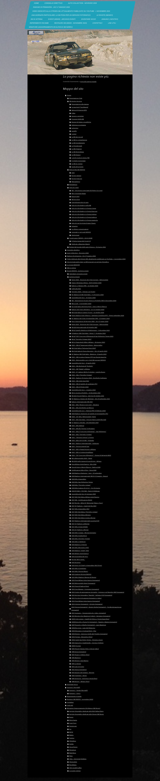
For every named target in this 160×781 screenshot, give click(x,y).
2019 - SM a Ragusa (77, 425)
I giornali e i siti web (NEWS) (81, 232)
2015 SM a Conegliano (78, 568)
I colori (73, 134)
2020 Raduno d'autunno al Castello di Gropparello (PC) (89, 414)
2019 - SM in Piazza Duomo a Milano (83, 449)
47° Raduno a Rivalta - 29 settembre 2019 (84, 422)
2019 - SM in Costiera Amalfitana (82, 452)
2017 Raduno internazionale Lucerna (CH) (85, 521)
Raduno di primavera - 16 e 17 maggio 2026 (81, 256)
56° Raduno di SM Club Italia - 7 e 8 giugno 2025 (87, 295)
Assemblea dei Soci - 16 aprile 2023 (83, 363)
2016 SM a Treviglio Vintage (80, 539)
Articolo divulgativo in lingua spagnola (84, 220)
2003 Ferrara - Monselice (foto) (81, 637)
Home (69, 95)
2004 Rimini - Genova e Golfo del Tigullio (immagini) (89, 634)
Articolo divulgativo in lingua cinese (83, 208)
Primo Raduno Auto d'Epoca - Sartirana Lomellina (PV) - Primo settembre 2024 (97, 315)
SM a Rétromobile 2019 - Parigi (81, 458)
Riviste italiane (76, 175)
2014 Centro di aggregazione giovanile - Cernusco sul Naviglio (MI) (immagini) (97, 592)
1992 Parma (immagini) (79, 669)
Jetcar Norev (73, 747)
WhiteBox (72, 741)
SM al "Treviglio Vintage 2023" (81, 339)
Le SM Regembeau (77, 152)
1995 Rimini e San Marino (79, 661)
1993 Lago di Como (77, 666)
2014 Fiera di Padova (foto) (80, 586)
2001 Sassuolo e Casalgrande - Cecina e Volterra (87, 643)
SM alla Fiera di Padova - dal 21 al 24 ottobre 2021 (87, 396)
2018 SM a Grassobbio (78, 479)
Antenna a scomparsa (78, 125)
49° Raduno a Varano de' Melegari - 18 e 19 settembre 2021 (90, 399)
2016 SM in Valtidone (78, 541)
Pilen (71, 756)
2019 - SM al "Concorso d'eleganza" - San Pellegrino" (88, 431)
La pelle (74, 131)
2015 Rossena (75, 562)
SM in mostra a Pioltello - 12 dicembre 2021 (86, 393)
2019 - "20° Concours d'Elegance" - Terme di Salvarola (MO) (91, 455)
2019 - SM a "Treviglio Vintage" (81, 434)
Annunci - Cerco (74, 693)
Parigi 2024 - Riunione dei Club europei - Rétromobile (89, 324)
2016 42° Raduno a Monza (79, 530)
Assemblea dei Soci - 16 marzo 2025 (83, 297)
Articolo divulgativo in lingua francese (84, 211)
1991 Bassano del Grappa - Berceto (82, 672)
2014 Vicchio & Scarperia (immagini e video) (86, 598)
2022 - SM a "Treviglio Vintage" (81, 375)
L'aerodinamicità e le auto (80, 202)
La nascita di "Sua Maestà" (79, 107)
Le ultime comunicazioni (79, 229)
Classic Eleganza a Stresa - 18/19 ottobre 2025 (86, 283)
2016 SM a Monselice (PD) (80, 547)
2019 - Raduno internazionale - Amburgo (85, 443)
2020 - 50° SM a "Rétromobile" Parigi (83, 417)
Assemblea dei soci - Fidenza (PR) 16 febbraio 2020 (88, 411)
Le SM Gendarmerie (78, 143)
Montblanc (73, 765)
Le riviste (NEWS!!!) (73, 265)
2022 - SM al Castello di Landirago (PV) (84, 384)
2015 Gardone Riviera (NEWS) (81, 574)
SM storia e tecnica (75, 101)
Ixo (70, 729)
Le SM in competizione (79, 140)
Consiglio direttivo (73, 250)
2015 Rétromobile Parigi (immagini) (83, 583)
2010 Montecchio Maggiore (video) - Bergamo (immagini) (90, 616)
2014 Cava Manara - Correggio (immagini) (85, 589)
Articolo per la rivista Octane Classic (83, 223)
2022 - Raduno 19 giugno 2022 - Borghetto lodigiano (89, 378)
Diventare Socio (72, 684)
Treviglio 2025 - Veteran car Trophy (83, 292)
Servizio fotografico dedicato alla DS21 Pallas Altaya (86, 711)
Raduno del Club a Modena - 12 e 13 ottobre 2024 (87, 309)
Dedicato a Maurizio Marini (80, 244)
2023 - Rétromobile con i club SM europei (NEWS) (88, 360)
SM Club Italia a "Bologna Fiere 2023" (83, 348)
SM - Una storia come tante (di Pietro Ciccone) (86, 190)
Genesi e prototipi (77, 116)
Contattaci (70, 702)
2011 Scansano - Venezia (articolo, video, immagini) (88, 613)
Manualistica (75, 181)
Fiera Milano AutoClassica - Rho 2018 (83, 464)
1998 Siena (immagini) (78, 652)
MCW (71, 732)
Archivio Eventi (74, 277)
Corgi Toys (72, 723)
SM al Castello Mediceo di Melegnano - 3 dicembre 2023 (90, 330)
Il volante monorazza (78, 161)
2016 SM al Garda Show (79, 536)
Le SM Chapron (76, 149)
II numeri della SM (77, 119)
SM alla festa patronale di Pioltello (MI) (84, 327)
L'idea (73, 113)
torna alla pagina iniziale (88, 81)
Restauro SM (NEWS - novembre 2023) (80, 699)
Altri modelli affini (75, 768)
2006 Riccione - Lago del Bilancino (83, 628)
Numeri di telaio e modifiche (81, 122)
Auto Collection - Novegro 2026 (78, 253)
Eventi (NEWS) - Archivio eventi (78, 271)
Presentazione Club (75, 98)
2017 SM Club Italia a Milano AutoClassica (85, 497)
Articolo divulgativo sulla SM (81, 205)
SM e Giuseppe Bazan (78, 193)
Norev (71, 717)
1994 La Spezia (76, 663)
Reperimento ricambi (74, 696)
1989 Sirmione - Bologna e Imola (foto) (84, 678)
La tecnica (74, 128)
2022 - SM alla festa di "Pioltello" (82, 366)
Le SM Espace (76, 155)
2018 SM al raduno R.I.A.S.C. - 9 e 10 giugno (85, 488)
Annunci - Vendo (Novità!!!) (78, 690)
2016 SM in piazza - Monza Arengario (83, 533)
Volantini (74, 226)
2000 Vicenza (76, 646)
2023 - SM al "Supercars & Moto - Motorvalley (86, 345)
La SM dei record (77, 137)
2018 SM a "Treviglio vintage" (81, 485)
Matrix (71, 735)
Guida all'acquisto (77, 167)
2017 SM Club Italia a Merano (81, 515)
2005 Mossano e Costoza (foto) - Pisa (83, 631)
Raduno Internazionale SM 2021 (82, 402)
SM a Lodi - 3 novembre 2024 (81, 303)
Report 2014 (75, 196)
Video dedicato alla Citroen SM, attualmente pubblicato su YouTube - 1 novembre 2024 (96, 259)
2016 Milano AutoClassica (80, 553)
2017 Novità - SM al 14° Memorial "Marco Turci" (87, 503)
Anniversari (75, 235)
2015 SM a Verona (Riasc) (79, 571)
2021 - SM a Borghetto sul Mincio (82, 408)
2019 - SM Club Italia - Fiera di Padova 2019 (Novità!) (88, 419)
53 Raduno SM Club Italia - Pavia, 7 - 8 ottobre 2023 (88, 333)
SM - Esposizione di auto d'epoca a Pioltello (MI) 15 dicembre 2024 (93, 300)
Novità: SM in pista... (78, 559)
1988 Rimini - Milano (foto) (80, 681)
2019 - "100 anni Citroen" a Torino (82, 437)
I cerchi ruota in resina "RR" (80, 158)
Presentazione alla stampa (80, 104)
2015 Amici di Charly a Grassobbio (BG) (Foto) (86, 565)
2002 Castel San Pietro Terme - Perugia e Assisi (87, 640)
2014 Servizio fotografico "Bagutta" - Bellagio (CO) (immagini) (91, 595)
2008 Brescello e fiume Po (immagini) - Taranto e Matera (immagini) (94, 622)
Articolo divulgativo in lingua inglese (84, 214)
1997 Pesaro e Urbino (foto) (80, 655)
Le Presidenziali (76, 146)
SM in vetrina (71, 268)
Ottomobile (73, 762)
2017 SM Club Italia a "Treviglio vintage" (84, 512)
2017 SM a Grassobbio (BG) (80, 509)
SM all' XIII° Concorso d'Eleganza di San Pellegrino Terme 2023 (92, 336)
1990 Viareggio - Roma (79, 675)
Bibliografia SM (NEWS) (77, 170)
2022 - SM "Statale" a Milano (80, 369)
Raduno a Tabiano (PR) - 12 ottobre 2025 (84, 286)
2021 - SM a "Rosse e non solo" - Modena (85, 405)
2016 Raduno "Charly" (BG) (80, 550)
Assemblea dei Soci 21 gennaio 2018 (83, 494)
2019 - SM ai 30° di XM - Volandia (82, 440)
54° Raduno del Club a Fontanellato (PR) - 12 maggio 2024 (90, 318)
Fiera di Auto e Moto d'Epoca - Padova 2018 (85, 467)
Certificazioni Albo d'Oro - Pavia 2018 (83, 470)
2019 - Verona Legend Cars (80, 446)
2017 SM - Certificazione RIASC (81, 500)
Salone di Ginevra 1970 (79, 110)
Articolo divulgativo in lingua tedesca (84, 217)
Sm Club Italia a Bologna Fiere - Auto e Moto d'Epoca (89, 306)
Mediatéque (73, 184)
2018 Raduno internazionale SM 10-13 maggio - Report (89, 476)
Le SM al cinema (76, 164)
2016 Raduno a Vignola (79, 544)
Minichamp (73, 720)
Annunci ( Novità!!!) (73, 687)
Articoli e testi (74, 187)
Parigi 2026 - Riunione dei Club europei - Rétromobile (89, 280)
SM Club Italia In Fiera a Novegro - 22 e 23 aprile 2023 (89, 351)
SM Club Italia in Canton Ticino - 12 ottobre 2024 (87, 312)
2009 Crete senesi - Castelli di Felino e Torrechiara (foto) (90, 619)
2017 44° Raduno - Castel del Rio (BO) (83, 506)
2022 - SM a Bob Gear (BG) (80, 381)
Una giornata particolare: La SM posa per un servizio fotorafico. (88, 262)
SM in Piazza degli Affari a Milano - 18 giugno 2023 (88, 342)
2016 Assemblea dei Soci (79, 556)
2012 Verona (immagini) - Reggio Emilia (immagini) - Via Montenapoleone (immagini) (96, 608)
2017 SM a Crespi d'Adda (79, 527)
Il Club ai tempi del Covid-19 (81, 241)
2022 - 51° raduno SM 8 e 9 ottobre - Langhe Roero (88, 372)
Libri (73, 173)
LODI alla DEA (76, 289)
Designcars (73, 726)
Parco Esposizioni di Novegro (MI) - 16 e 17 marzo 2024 (89, 321)
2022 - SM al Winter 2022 (80, 387)
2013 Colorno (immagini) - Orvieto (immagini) (86, 604)
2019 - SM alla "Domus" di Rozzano (83, 428)
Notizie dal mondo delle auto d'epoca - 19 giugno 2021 (87, 247)
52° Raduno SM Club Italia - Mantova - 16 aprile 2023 (88, 354)
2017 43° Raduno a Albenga (80, 524)
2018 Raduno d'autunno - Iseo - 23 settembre (86, 473)
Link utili (70, 705)
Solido (71, 744)
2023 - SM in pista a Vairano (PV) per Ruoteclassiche (88, 357)
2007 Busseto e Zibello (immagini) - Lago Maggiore (88, 625)
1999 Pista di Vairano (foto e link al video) (85, 649)
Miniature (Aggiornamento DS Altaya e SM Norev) (83, 708)
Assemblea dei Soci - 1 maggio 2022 (83, 390)
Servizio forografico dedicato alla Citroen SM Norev (86, 714)
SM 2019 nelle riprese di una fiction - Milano (86, 461)
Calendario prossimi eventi (78, 274)
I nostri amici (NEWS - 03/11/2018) (80, 238)
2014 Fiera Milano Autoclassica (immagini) (85, 601)
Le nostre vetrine (75, 771)
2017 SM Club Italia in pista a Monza (83, 518)
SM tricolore (75, 199)
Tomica (71, 738)
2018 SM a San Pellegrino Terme (82, 482)
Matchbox (72, 753)
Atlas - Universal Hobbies (77, 759)
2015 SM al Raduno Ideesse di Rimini (83, 577)
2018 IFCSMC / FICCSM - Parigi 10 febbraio (85, 491)
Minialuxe (72, 750)
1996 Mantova (76, 658)
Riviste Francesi (76, 178)
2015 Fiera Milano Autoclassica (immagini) (85, 580)
